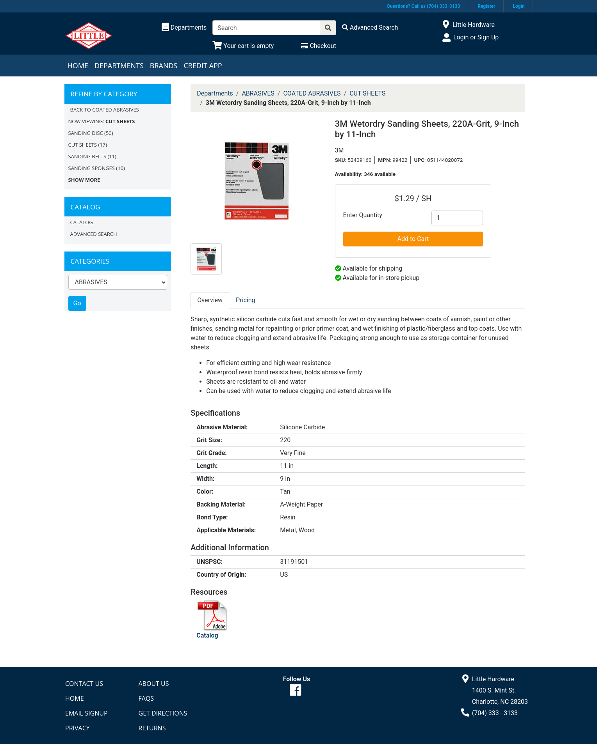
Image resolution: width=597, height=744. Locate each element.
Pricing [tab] (245, 300)
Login (518, 6)
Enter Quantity (362, 215)
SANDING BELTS (87, 156)
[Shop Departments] (184, 27)
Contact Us (84, 683)
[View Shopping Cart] (243, 46)
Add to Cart (413, 239)
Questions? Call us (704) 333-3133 (423, 6)
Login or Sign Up (476, 37)
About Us (154, 683)
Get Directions (163, 713)
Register (486, 6)
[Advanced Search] (370, 27)
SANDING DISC (85, 132)
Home (78, 65)
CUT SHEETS (82, 144)
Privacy (77, 728)
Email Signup (86, 713)
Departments (119, 65)
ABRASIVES (258, 93)
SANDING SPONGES (91, 168)
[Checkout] (318, 46)
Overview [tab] (210, 300)
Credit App (203, 65)
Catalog (81, 222)
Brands (164, 65)
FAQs (146, 698)
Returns (152, 728)
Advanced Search (93, 233)
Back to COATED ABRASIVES (104, 109)
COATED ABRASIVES (311, 93)
